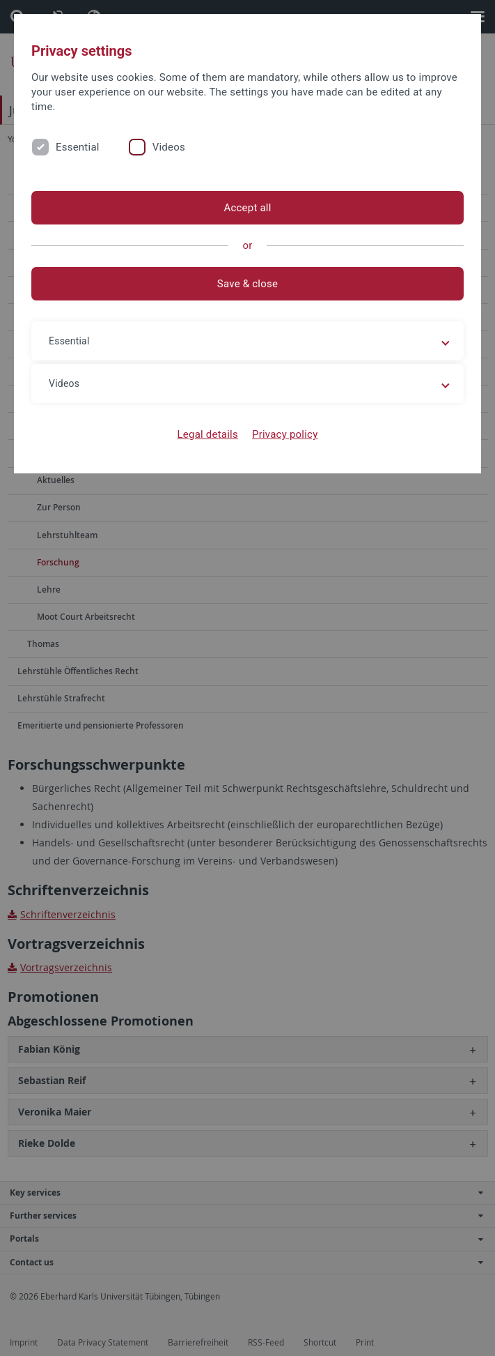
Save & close (247, 283)
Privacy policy (285, 434)
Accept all (247, 207)
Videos (168, 147)
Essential (78, 147)
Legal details (208, 434)
